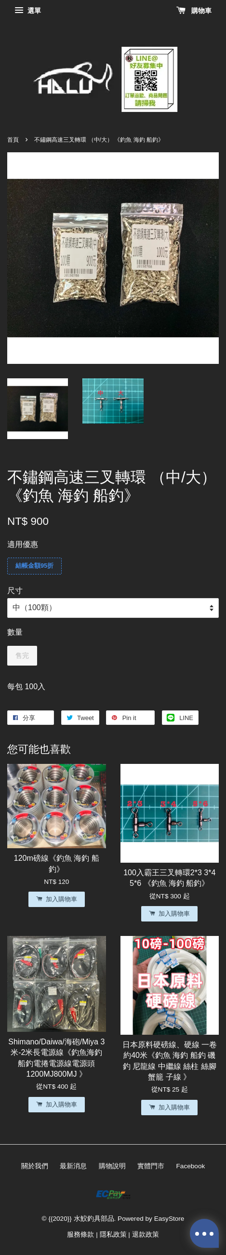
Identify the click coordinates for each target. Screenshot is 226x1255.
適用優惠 (22, 544)
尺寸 (15, 591)
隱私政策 (113, 1234)
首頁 (13, 139)
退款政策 (145, 1234)
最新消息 (73, 1166)
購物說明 (112, 1166)
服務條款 (80, 1234)
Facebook (190, 1166)
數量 (15, 632)
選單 (27, 10)
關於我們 (34, 1166)
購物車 (194, 10)
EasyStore (169, 1218)
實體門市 (150, 1166)
